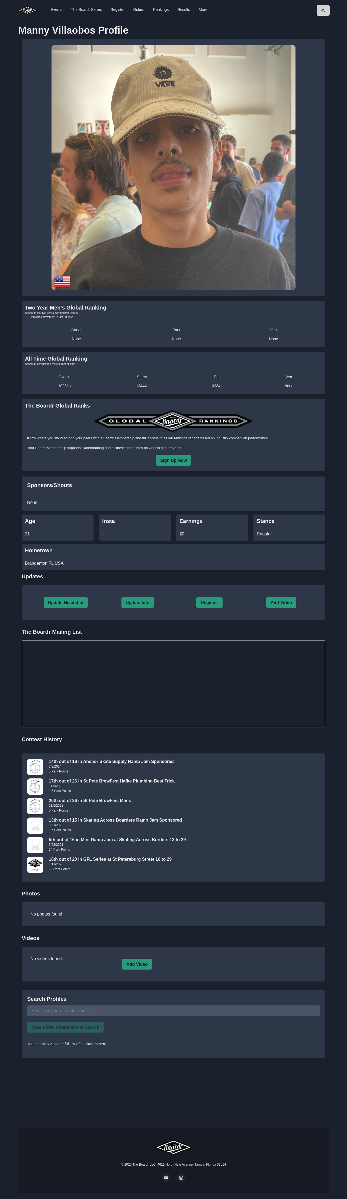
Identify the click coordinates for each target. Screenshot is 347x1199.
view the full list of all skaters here (78, 1044)
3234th (218, 386)
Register (117, 9)
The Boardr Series (86, 9)
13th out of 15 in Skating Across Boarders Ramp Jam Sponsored (115, 820)
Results (183, 9)
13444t (142, 386)
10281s (64, 386)
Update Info (138, 602)
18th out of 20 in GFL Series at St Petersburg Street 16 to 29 (110, 859)
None (76, 339)
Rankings (161, 9)
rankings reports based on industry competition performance (221, 438)
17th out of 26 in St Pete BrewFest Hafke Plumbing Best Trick (112, 781)
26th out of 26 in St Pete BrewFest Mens (90, 800)
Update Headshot (66, 602)
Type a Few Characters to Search (65, 1027)
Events (56, 9)
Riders (138, 9)
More (203, 9)
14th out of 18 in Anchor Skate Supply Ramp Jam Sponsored (111, 761)
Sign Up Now (173, 460)
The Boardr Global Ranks (57, 406)
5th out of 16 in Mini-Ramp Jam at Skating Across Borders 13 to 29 (117, 839)
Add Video (281, 602)
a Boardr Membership (117, 438)
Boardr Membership (50, 448)
